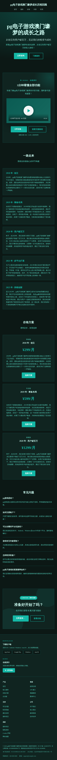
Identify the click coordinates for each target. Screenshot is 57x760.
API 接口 (33, 690)
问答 (35, 9)
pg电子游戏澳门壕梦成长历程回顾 (28, 4)
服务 (22, 9)
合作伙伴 (33, 716)
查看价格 (37, 618)
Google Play (17, 652)
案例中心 (33, 696)
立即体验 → (18, 129)
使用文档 (33, 686)
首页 (15, 9)
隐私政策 (6, 730)
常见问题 (6, 706)
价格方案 (6, 693)
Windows (28, 652)
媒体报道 (33, 713)
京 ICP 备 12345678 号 (44, 746)
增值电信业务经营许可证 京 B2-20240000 (33, 748)
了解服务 (36, 56)
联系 (41, 9)
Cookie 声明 (6, 733)
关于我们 (33, 706)
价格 (28, 9)
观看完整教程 (37, 129)
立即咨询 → (20, 618)
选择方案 (28, 375)
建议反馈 (6, 713)
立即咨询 (20, 56)
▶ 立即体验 (9, 670)
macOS (37, 652)
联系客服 (6, 710)
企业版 (5, 696)
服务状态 (6, 716)
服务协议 (6, 726)
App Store (7, 652)
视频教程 (33, 693)
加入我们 (33, 710)
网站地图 (6, 736)
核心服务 (6, 690)
